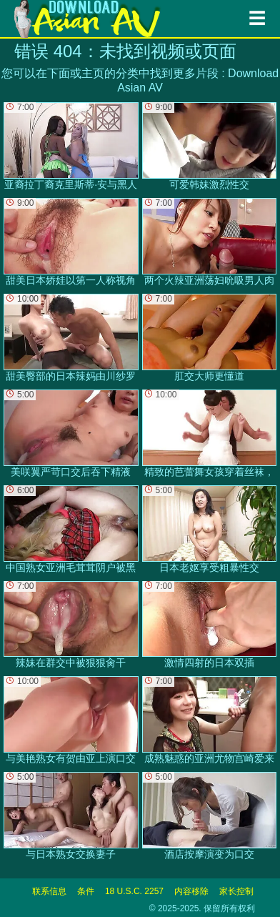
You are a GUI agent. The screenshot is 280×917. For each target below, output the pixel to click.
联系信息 (49, 891)
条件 (85, 891)
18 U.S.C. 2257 (134, 891)
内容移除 (191, 891)
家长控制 (236, 891)
